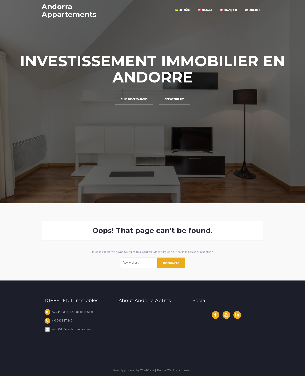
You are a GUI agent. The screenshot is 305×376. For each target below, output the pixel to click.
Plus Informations (133, 99)
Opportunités (175, 99)
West (170, 370)
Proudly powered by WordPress (133, 370)
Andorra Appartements (69, 10)
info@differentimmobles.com (72, 329)
